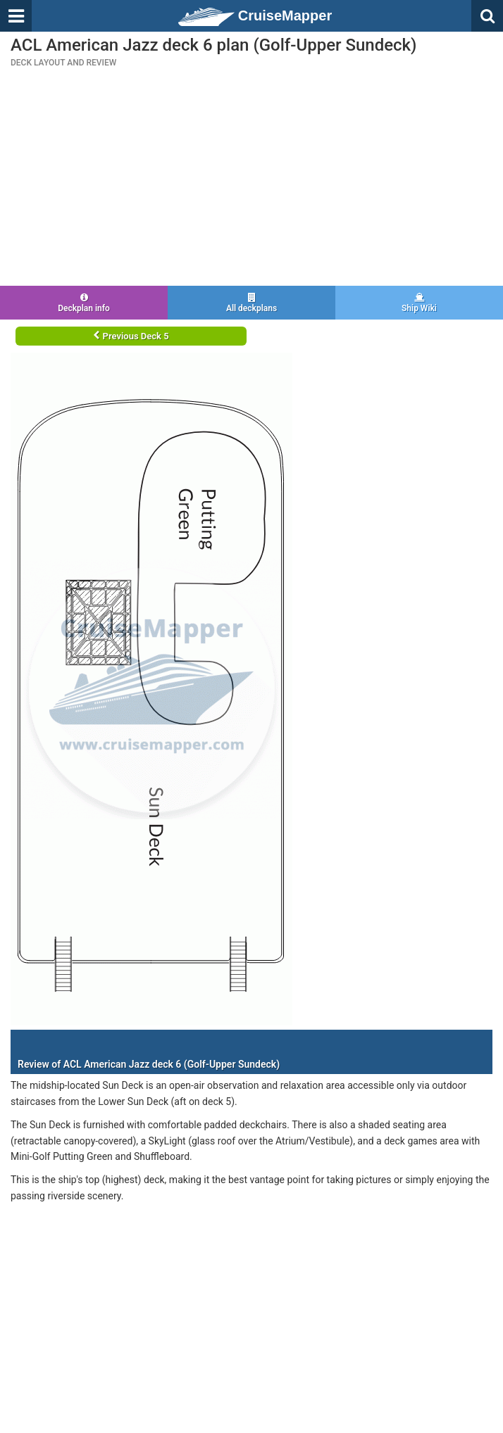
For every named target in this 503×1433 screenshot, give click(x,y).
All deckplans (251, 303)
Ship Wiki (419, 303)
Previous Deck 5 (130, 336)
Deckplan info (84, 303)
